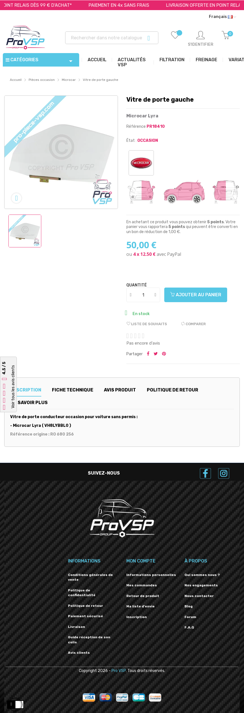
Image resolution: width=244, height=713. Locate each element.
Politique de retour (85, 606)
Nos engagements (201, 585)
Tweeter (156, 354)
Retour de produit (142, 596)
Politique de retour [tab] (172, 390)
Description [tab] (25, 390)
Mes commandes (141, 585)
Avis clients (79, 653)
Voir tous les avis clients (13, 386)
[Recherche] (111, 37)
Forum (190, 617)
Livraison (76, 627)
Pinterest (164, 354)
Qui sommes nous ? (202, 575)
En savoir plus (29, 402)
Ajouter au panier (195, 294)
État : (131, 140)
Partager (148, 354)
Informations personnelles (151, 575)
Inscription (136, 617)
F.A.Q (189, 627)
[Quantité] (143, 295)
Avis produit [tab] (120, 390)
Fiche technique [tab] (72, 390)
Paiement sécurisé (85, 616)
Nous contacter (199, 596)
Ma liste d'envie (140, 606)
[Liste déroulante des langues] (222, 17)
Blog (188, 606)
